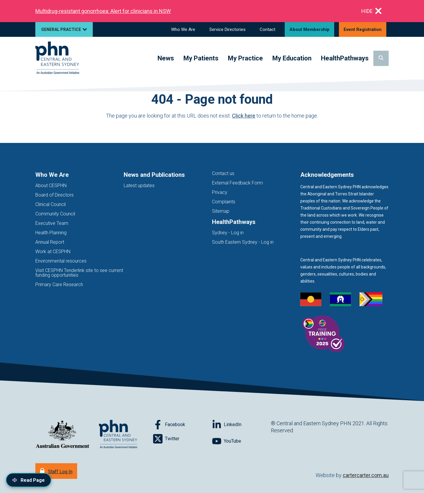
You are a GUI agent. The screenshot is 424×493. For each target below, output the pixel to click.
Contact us (223, 173)
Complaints (223, 202)
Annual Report (49, 242)
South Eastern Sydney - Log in (243, 242)
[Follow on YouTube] (241, 441)
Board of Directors (54, 195)
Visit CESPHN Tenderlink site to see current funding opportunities (79, 273)
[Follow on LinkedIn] (241, 424)
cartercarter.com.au (366, 475)
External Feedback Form (237, 183)
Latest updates (139, 185)
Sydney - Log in (228, 232)
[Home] (57, 58)
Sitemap (220, 211)
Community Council (55, 214)
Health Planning (51, 232)
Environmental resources (61, 261)
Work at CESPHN (52, 251)
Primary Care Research (59, 284)
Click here (243, 116)
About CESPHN (51, 185)
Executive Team (51, 223)
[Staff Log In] (56, 471)
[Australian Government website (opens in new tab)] (62, 434)
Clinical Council (50, 204)
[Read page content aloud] (28, 480)
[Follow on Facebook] (182, 424)
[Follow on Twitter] (182, 438)
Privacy (219, 192)
